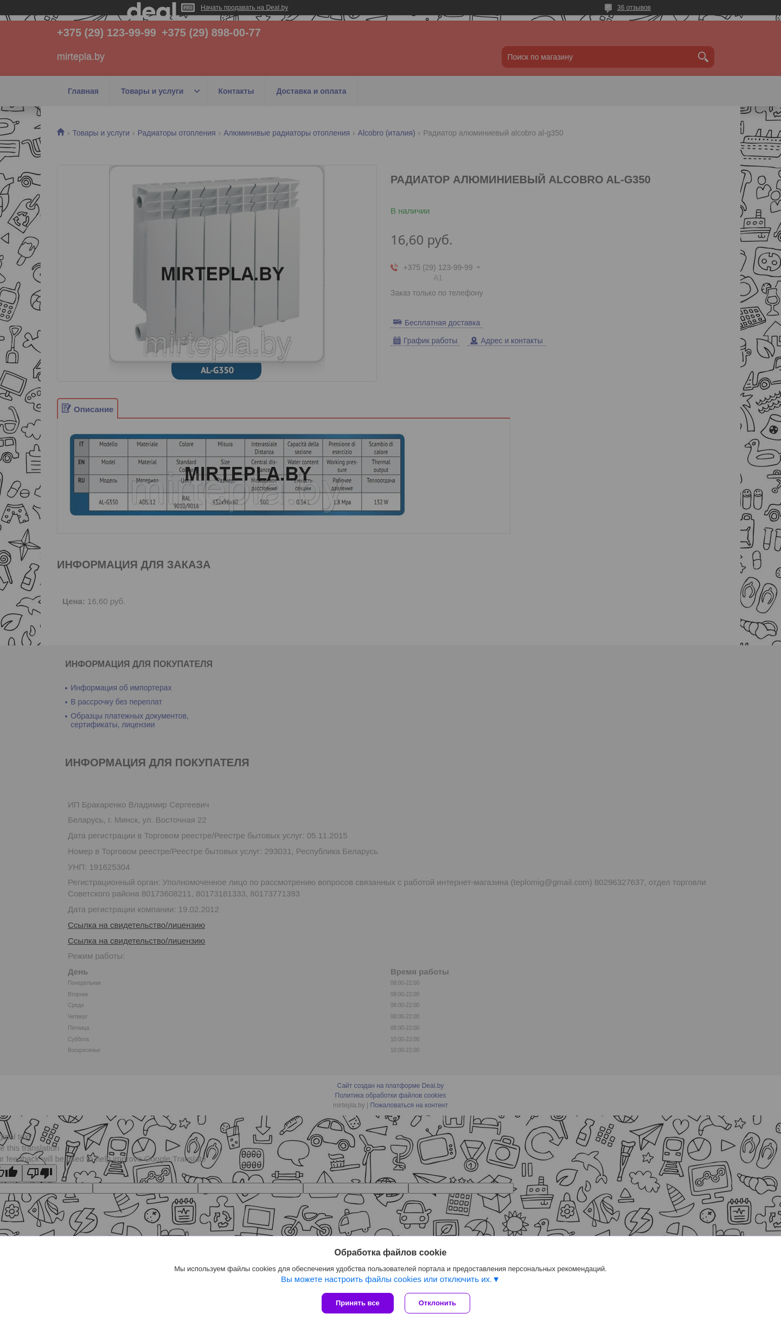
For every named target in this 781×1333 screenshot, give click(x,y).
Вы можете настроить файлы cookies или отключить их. (386, 1279)
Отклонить (437, 1303)
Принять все (358, 1303)
